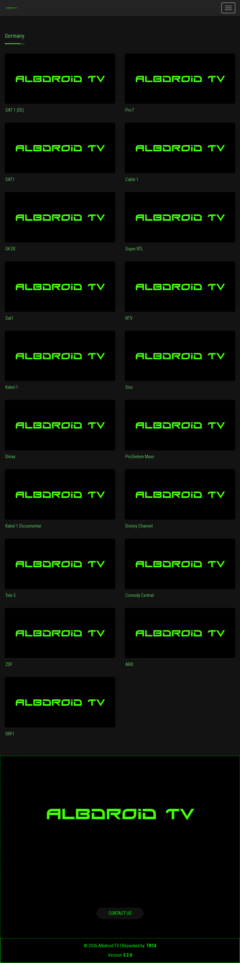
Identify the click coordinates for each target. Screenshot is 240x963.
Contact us (120, 913)
